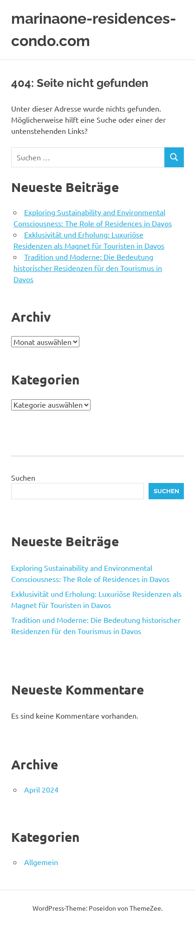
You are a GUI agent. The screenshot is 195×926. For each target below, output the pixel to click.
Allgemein (41, 861)
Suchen (23, 477)
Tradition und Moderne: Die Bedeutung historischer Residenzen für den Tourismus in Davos (87, 268)
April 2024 (41, 789)
